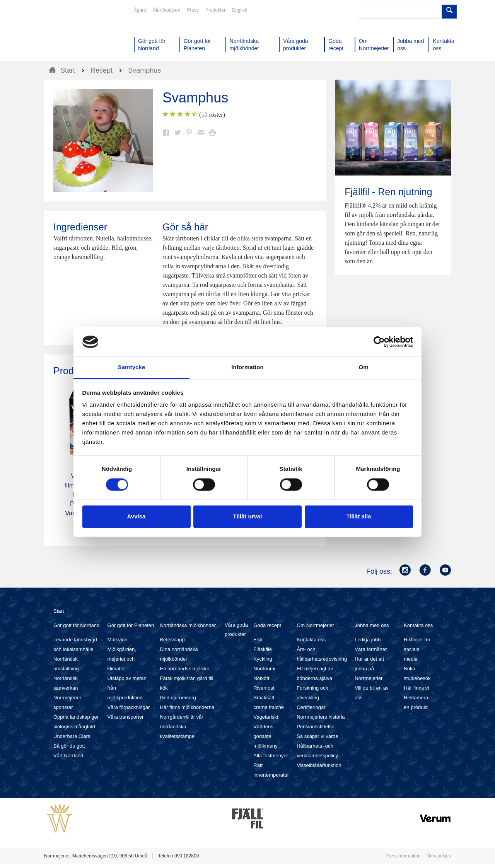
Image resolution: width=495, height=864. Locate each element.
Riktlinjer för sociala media (417, 649)
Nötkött (261, 678)
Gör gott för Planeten (131, 625)
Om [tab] (363, 367)
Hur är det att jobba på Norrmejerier (369, 668)
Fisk (258, 639)
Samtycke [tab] (131, 367)
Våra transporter (126, 717)
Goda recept (267, 625)
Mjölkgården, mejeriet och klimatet (122, 658)
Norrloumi (264, 668)
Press (193, 10)
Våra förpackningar (129, 707)
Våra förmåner (371, 649)
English (239, 10)
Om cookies (439, 856)
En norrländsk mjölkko (184, 668)
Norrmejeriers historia (321, 717)
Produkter (215, 10)
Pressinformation (403, 856)
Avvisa (136, 516)
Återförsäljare (166, 10)
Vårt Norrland (68, 755)
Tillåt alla (358, 516)
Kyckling (262, 659)
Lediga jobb (368, 639)
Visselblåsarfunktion (319, 765)
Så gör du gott (69, 746)
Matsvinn (118, 639)
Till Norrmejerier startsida (73, 34)
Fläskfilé (262, 649)
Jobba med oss (372, 625)
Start (58, 611)
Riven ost (263, 688)
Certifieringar (311, 707)
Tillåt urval (247, 516)
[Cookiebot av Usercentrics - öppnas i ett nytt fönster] (379, 342)
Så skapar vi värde (317, 736)
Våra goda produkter (236, 629)
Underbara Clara (71, 736)
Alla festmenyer (270, 755)
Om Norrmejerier (315, 625)
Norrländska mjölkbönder (188, 625)
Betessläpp (172, 639)
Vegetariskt (265, 717)
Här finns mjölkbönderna (187, 707)
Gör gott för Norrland (76, 625)
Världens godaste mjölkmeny (265, 736)
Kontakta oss (311, 639)
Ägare (140, 10)
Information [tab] (247, 367)
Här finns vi (416, 688)
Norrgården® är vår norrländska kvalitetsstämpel (181, 726)
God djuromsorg (178, 697)
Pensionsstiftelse (316, 726)
